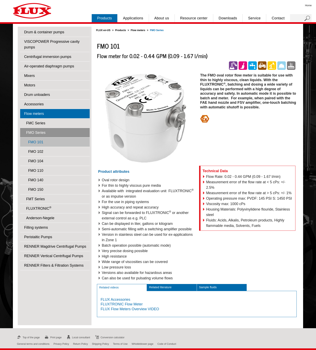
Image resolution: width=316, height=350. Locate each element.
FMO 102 (35, 152)
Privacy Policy (61, 344)
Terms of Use (120, 344)
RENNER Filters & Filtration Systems (54, 265)
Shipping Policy (100, 344)
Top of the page (28, 337)
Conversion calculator (109, 337)
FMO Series (36, 133)
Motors (29, 85)
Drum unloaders (37, 95)
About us (161, 18)
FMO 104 (35, 161)
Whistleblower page (142, 344)
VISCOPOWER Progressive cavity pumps (52, 44)
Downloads (228, 18)
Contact (278, 18)
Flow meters (34, 114)
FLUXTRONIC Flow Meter (122, 304)
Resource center (194, 18)
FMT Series (35, 199)
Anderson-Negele (40, 218)
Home (308, 5)
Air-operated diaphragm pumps (49, 66)
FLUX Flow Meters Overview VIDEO (130, 309)
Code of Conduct (166, 344)
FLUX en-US (103, 30)
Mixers (29, 76)
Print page (52, 337)
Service (254, 18)
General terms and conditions (33, 344)
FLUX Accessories (115, 300)
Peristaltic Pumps (38, 237)
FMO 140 (35, 180)
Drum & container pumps (44, 32)
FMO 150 (35, 190)
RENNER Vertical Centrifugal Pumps (53, 256)
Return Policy (80, 344)
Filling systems (36, 227)
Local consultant (78, 337)
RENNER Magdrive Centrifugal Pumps (55, 246)
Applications (133, 18)
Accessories (34, 104)
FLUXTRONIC (38, 208)
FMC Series (35, 123)
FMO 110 (35, 171)
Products (104, 18)
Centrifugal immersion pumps (47, 57)
